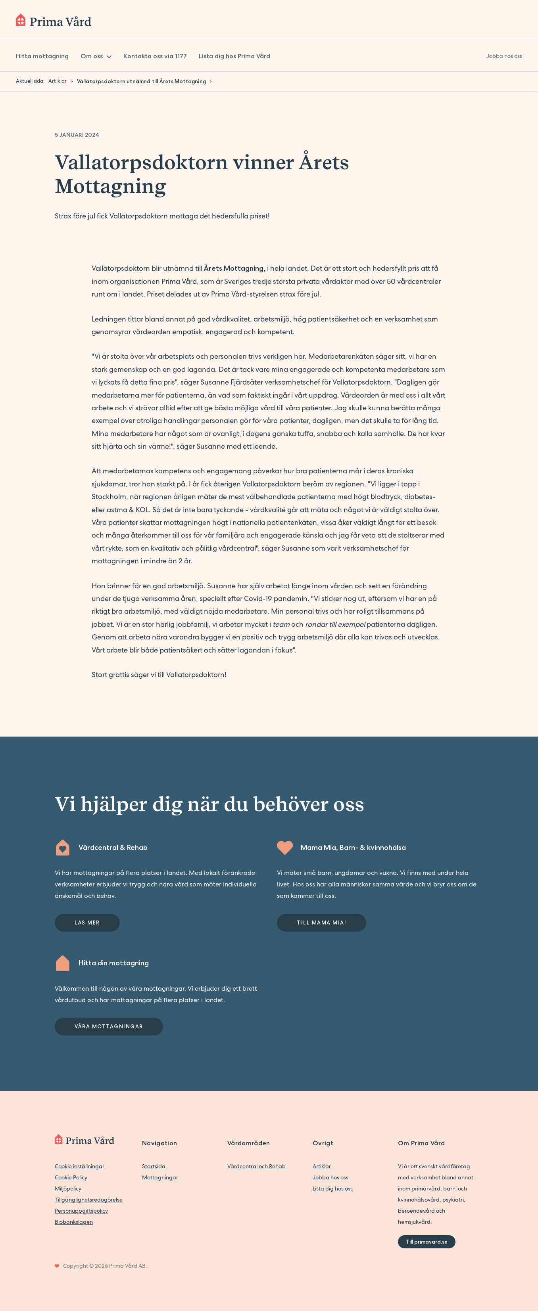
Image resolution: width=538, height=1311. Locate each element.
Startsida (153, 1166)
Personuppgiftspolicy (81, 1210)
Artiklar (322, 1166)
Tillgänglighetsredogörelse (89, 1199)
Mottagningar (160, 1177)
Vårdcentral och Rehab (256, 1166)
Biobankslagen (74, 1221)
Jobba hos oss (330, 1177)
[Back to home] (53, 20)
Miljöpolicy (68, 1188)
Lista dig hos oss (333, 1188)
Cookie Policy (71, 1177)
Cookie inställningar (79, 1166)
